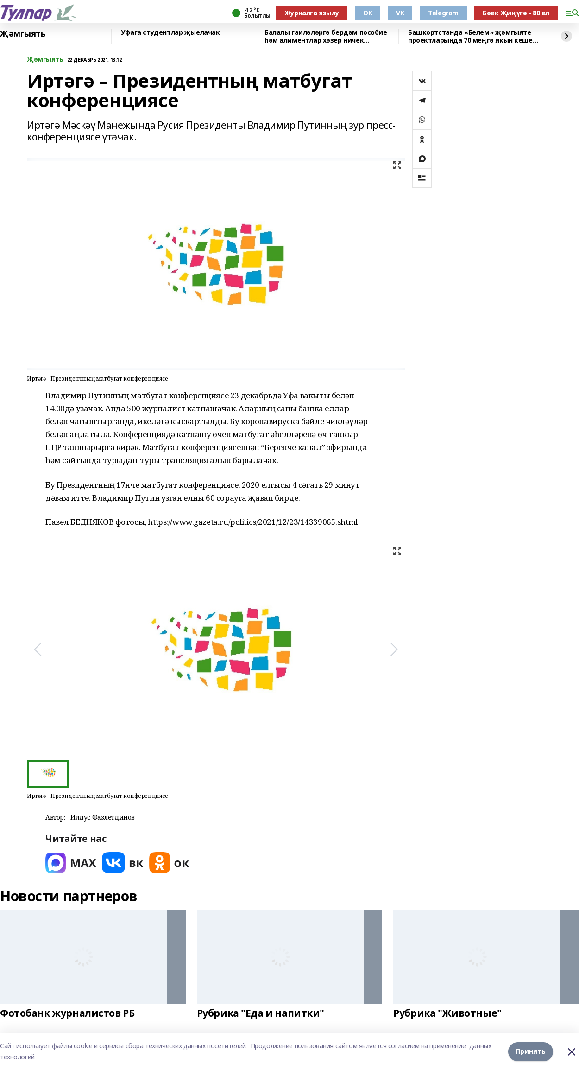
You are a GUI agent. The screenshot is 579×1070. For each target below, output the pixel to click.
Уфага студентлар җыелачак (170, 33)
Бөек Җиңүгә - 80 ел (516, 12)
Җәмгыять (23, 34)
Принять (531, 1051)
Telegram (443, 12)
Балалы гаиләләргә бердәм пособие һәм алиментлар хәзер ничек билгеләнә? (325, 36)
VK (400, 12)
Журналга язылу (311, 12)
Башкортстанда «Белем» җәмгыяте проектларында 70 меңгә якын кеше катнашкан (470, 36)
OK (367, 12)
